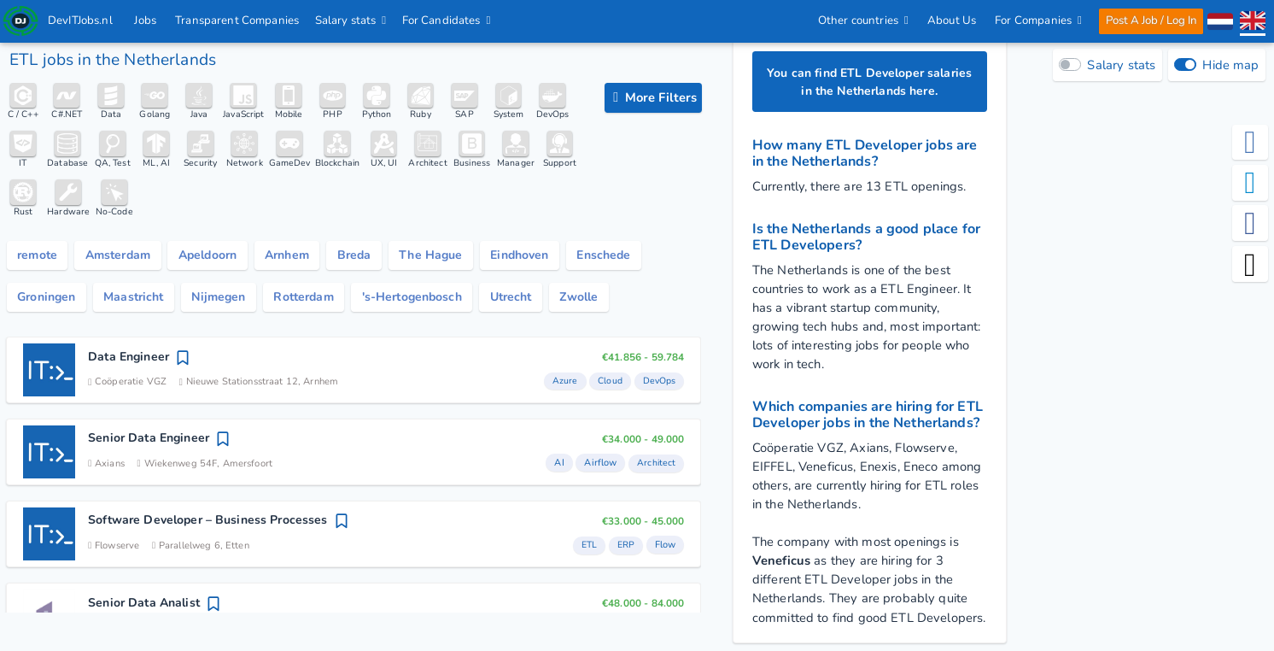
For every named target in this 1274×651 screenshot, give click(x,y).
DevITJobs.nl (81, 20)
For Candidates (446, 20)
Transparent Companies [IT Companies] (238, 20)
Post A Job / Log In (1150, 20)
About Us (950, 20)
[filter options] (654, 98)
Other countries (862, 20)
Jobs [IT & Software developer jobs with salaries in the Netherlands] (146, 20)
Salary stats (351, 20)
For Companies (1037, 20)
